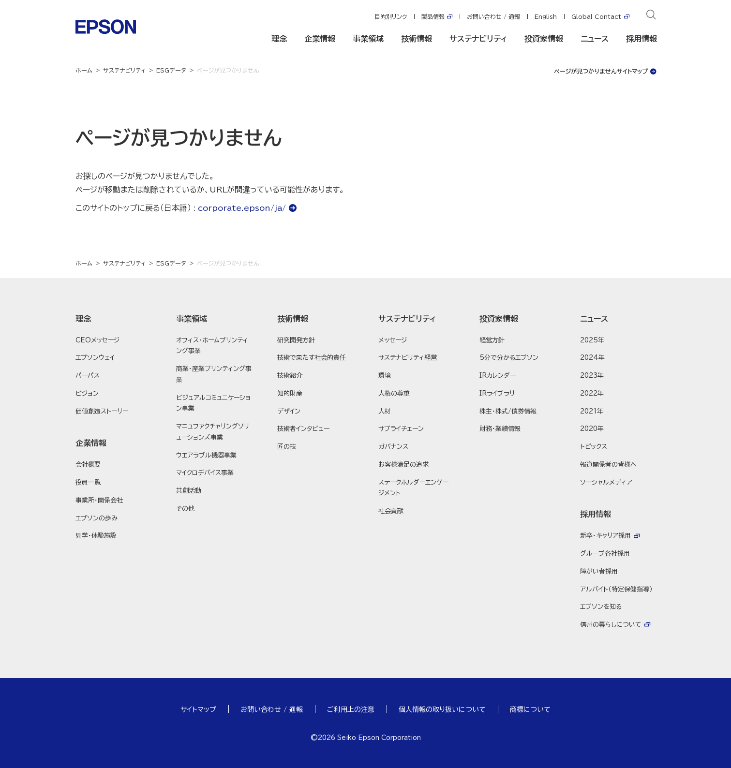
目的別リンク (390, 16)
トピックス (593, 446)
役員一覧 (88, 482)
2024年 (592, 357)
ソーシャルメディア (606, 482)
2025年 (592, 340)
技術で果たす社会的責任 (311, 357)
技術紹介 (289, 375)
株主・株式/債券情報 (508, 411)
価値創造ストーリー (101, 411)
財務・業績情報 (500, 429)
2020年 (592, 429)
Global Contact (596, 16)
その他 (185, 508)
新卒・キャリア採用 (605, 535)
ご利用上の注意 (350, 709)
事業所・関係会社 (99, 500)
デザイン (288, 411)
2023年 (592, 375)
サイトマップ (198, 709)
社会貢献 (390, 511)
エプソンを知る (601, 607)
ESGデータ (171, 70)
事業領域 (368, 39)
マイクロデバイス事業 (205, 473)
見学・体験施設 (96, 535)
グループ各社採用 (605, 553)
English (546, 16)
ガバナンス (393, 446)
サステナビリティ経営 (407, 357)
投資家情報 (543, 39)
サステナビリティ (478, 39)
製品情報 (433, 16)
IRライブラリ (497, 393)
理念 (279, 39)
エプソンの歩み (96, 518)
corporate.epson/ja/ (242, 208)
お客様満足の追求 (403, 464)
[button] (113, 318)
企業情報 (319, 39)
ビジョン (87, 393)
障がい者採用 (599, 571)
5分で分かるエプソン (508, 357)
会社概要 (88, 464)
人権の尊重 (394, 393)
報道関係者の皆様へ (608, 464)
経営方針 (492, 340)
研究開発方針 (296, 340)
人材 (384, 411)
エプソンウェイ (95, 357)
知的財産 (289, 393)
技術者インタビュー (303, 429)
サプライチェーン (401, 429)
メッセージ (392, 340)
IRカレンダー (497, 375)
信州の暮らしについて (610, 624)
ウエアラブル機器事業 (206, 455)
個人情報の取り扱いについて (442, 709)
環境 (384, 375)
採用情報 (641, 39)
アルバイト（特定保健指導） (616, 589)
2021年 (591, 411)
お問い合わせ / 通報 (493, 16)
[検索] (651, 16)
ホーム (83, 70)
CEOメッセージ (97, 340)
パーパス (87, 375)
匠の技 (286, 446)
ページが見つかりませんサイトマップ (601, 71)
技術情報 (416, 39)
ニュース (595, 39)
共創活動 (188, 490)
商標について (530, 709)
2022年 (592, 393)
